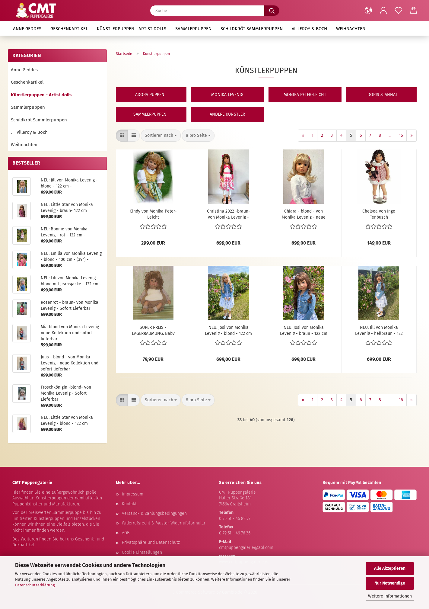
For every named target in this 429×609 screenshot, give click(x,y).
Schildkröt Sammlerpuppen (252, 28)
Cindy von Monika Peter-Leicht (153, 214)
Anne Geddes (27, 28)
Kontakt (129, 503)
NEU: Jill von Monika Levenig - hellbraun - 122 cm (379, 330)
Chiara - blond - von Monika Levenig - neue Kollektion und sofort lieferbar (304, 214)
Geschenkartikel (69, 28)
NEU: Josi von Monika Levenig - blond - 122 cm (228, 330)
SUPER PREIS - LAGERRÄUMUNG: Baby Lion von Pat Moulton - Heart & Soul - (153, 330)
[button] (368, 10)
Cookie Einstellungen (142, 552)
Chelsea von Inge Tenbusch (378, 214)
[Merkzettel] (398, 10)
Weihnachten (350, 28)
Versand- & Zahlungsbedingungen (154, 513)
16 (401, 135)
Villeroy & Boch (309, 28)
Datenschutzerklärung (35, 585)
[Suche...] (271, 10)
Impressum (132, 494)
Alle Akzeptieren (389, 568)
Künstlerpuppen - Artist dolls (131, 28)
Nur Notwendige (389, 583)
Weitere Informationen (390, 596)
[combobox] (161, 136)
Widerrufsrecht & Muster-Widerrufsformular (163, 523)
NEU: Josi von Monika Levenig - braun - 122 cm (303, 330)
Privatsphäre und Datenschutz (151, 542)
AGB (125, 532)
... (390, 135)
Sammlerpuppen (193, 28)
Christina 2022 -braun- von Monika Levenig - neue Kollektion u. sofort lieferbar (228, 214)
